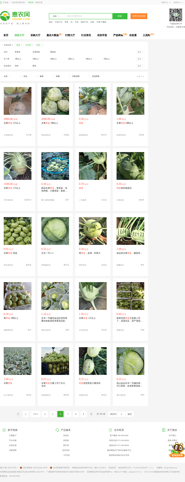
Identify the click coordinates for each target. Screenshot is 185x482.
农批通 (133, 35)
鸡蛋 (92, 22)
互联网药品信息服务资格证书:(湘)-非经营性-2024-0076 (22, 472)
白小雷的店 (8, 395)
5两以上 (71, 59)
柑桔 (51, 22)
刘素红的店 (83, 395)
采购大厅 (35, 35)
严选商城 (118, 35)
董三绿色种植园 (47, 200)
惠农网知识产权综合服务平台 (119, 450)
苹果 (66, 22)
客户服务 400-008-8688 (119, 435)
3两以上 (36, 59)
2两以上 (18, 59)
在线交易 (12, 445)
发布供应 (66, 450)
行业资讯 (86, 35)
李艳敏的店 (46, 265)
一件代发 (66, 455)
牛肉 (76, 22)
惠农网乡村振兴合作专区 (119, 455)
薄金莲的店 (46, 135)
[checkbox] (23, 76)
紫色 (34, 66)
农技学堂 (102, 35)
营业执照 (112, 468)
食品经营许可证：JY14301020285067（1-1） (136, 468)
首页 (5, 35)
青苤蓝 (17, 52)
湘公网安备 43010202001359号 (33, 468)
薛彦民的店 (121, 135)
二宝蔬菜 (82, 200)
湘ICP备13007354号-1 (8, 468)
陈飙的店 (120, 265)
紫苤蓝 (53, 52)
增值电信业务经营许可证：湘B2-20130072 (89, 468)
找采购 (66, 440)
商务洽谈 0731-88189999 (119, 440)
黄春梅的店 (83, 135)
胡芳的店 (82, 265)
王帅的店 (120, 200)
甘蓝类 (28, 45)
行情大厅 (70, 35)
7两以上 (106, 59)
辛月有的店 (8, 200)
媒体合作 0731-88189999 (119, 445)
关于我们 (172, 435)
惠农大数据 (53, 35)
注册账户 (12, 435)
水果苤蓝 (36, 52)
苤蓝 (38, 45)
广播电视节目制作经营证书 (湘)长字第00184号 (65, 472)
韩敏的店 (120, 330)
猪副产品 (84, 22)
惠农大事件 (172, 440)
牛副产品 (58, 22)
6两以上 (89, 59)
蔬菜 (18, 45)
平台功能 (12, 440)
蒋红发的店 (46, 330)
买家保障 (12, 450)
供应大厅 (19, 35)
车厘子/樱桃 (101, 22)
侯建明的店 (8, 330)
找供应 (66, 435)
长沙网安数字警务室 (60, 468)
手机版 (4, 2)
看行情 (66, 445)
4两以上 (53, 59)
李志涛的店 (8, 265)
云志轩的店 (83, 330)
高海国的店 (46, 395)
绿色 (16, 66)
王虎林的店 (8, 135)
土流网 (146, 35)
